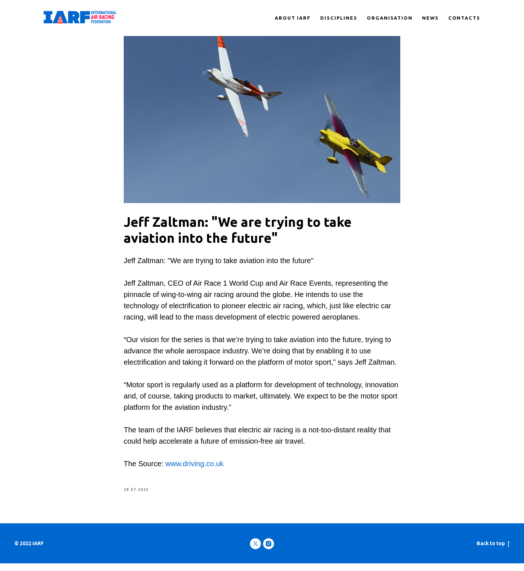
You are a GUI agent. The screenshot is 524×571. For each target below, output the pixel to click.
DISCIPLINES (338, 17)
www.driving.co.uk (195, 468)
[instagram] (268, 551)
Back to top (493, 551)
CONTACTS (464, 17)
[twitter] (255, 551)
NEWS (430, 17)
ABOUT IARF (293, 17)
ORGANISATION (390, 17)
